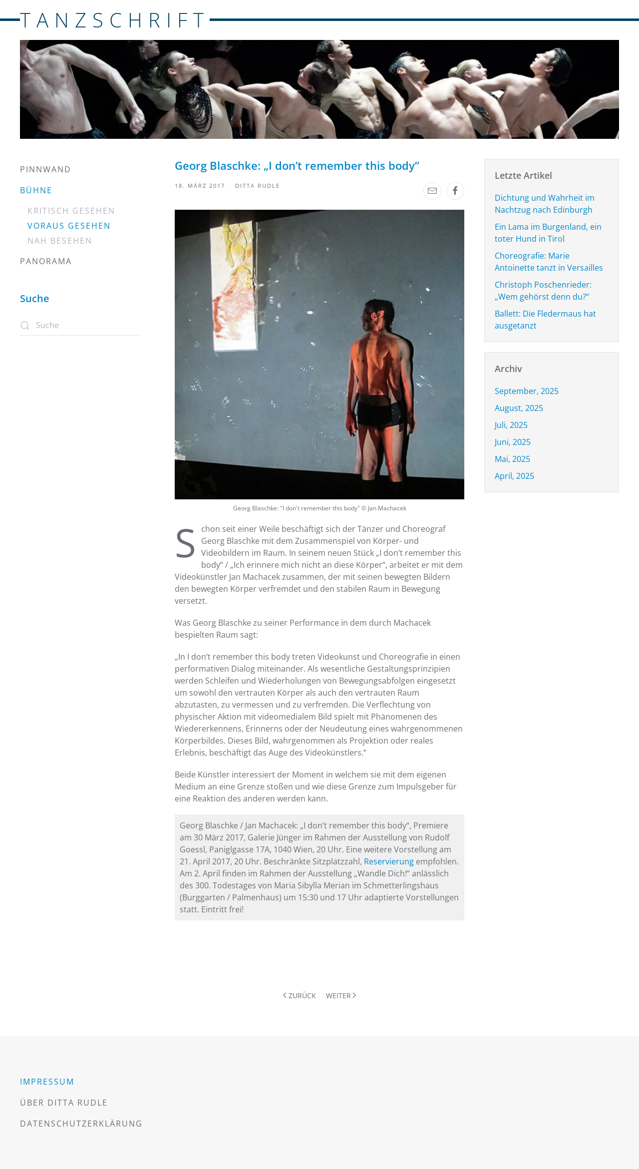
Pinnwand (45, 169)
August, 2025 (519, 407)
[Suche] (80, 326)
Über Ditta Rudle (64, 1102)
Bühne (36, 190)
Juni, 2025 (513, 441)
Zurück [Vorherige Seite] (299, 995)
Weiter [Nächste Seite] (341, 995)
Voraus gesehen (69, 225)
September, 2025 (527, 391)
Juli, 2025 (511, 424)
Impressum (47, 1081)
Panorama (46, 261)
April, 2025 (514, 475)
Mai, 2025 (512, 458)
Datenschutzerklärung (81, 1123)
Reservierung (389, 861)
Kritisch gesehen (71, 210)
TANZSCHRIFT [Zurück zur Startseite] (115, 19)
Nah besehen (59, 240)
